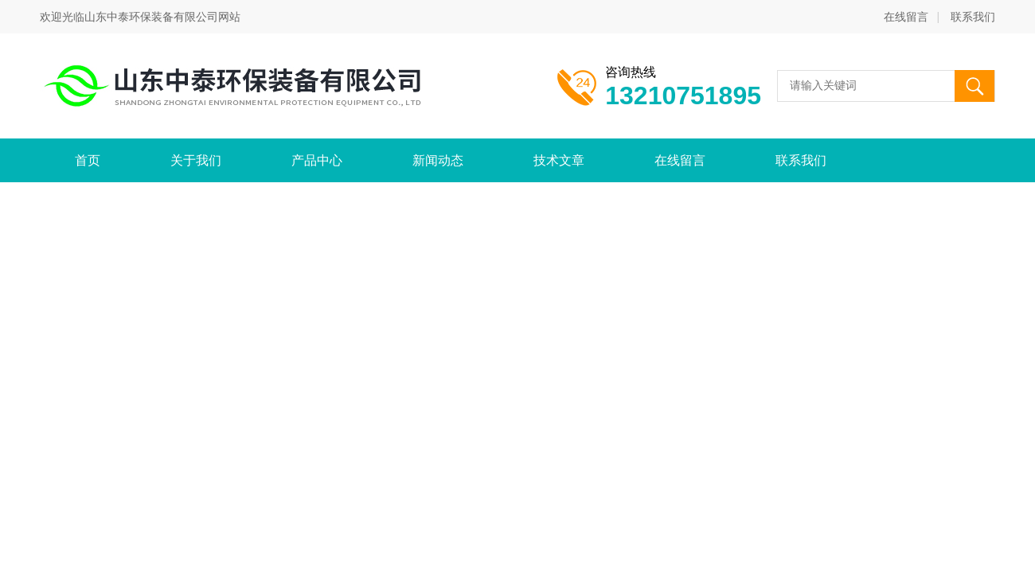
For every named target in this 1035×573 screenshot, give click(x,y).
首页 (87, 160)
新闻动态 (437, 160)
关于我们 (195, 160)
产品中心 (316, 160)
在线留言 (906, 16)
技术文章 (558, 160)
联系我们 (973, 16)
